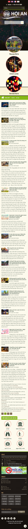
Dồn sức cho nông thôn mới (7, 387)
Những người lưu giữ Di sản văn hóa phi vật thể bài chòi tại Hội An (17, 279)
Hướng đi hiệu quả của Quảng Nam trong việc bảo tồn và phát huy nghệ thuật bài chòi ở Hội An (17, 262)
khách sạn (18, 501)
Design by (14, 523)
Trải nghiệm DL (7, 438)
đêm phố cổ (17, 498)
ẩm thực (17, 504)
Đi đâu (20, 438)
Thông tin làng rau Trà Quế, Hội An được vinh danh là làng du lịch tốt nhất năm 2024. (18, 189)
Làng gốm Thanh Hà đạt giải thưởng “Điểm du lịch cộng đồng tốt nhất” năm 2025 (17, 119)
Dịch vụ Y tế (8, 448)
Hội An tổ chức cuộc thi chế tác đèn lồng (17, 310)
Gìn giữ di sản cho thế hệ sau (16, 248)
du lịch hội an (11, 496)
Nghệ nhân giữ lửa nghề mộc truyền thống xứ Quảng (13, 388)
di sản (11, 504)
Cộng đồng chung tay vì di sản (8, 408)
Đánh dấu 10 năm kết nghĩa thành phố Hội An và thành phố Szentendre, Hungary (17, 216)
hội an (4, 496)
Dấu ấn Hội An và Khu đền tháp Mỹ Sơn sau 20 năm (13, 394)
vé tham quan (18, 496)
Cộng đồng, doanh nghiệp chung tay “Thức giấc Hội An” (17, 348)
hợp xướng (11, 501)
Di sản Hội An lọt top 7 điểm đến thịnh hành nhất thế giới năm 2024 (17, 235)
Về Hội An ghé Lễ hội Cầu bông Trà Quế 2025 (17, 141)
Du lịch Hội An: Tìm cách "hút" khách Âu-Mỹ (11, 402)
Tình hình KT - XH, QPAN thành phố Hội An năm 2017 (13, 405)
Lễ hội (7, 429)
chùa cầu (4, 501)
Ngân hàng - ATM (20, 448)
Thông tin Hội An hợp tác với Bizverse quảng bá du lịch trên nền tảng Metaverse (16, 292)
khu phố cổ (4, 498)
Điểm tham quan (20, 429)
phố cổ (11, 498)
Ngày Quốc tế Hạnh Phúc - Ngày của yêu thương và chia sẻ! (17, 330)
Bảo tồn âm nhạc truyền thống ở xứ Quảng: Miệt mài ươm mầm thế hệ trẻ (17, 364)
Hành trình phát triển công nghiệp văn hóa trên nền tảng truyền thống (17, 163)
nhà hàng (4, 504)
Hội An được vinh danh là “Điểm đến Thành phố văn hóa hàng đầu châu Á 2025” (17, 104)
